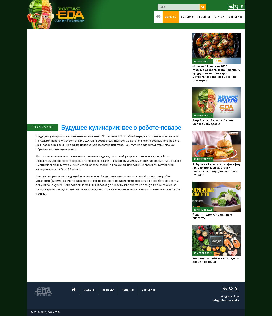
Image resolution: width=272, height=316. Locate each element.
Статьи (219, 16)
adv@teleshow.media (226, 300)
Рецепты (204, 16)
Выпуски (187, 16)
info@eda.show (229, 296)
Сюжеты (171, 16)
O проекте (236, 16)
